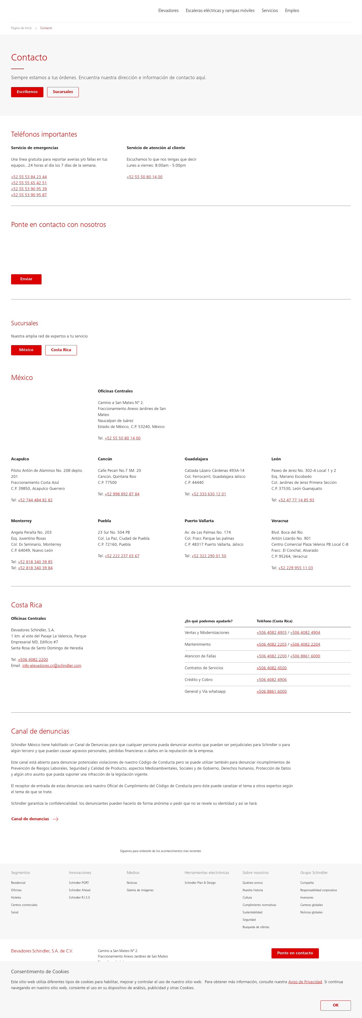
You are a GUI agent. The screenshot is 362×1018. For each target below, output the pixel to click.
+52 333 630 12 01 (209, 494)
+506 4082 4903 (272, 633)
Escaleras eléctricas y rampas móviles (220, 11)
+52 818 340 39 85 (35, 562)
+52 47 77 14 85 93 (296, 500)
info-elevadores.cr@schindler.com (51, 666)
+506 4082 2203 (272, 645)
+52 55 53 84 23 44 (29, 177)
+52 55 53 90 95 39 (29, 189)
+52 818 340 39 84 (35, 568)
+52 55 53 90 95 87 (29, 195)
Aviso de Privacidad (305, 982)
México (26, 350)
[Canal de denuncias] (37, 819)
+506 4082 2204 (305, 645)
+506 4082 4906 (272, 680)
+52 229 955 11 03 (295, 568)
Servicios (270, 11)
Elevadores (168, 11)
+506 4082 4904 (305, 633)
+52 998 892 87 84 (122, 494)
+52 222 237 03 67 (122, 556)
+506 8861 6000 (305, 656)
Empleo (292, 11)
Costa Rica (61, 350)
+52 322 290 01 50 (209, 556)
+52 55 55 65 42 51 (29, 183)
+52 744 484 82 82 (35, 500)
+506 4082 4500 (272, 668)
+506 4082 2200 (33, 660)
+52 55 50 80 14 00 (145, 177)
